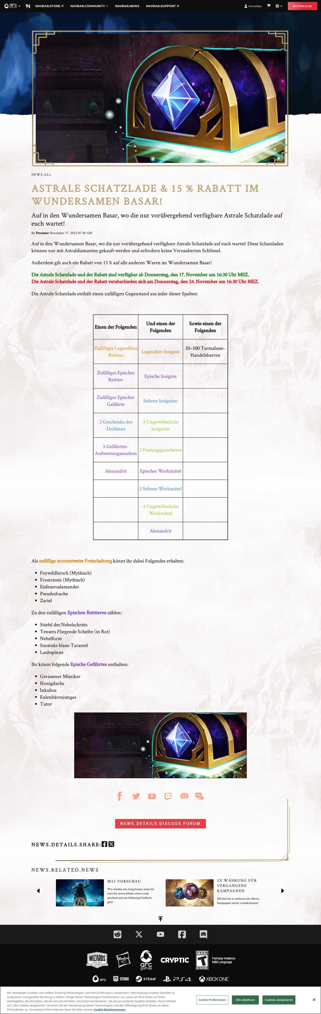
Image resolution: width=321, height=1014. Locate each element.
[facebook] (104, 844)
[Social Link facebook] (182, 934)
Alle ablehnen (245, 1000)
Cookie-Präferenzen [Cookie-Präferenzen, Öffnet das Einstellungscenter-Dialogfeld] (212, 1000)
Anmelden (253, 6)
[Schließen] (314, 1000)
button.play (302, 6)
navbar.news (127, 6)
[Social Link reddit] (117, 934)
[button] (12, 6)
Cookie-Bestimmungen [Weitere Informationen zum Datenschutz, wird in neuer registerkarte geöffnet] (109, 1010)
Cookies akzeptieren (279, 1000)
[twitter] (111, 844)
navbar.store (49, 6)
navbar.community (89, 6)
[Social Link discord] (203, 934)
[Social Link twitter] (139, 934)
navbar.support (162, 6)
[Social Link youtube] (160, 934)
